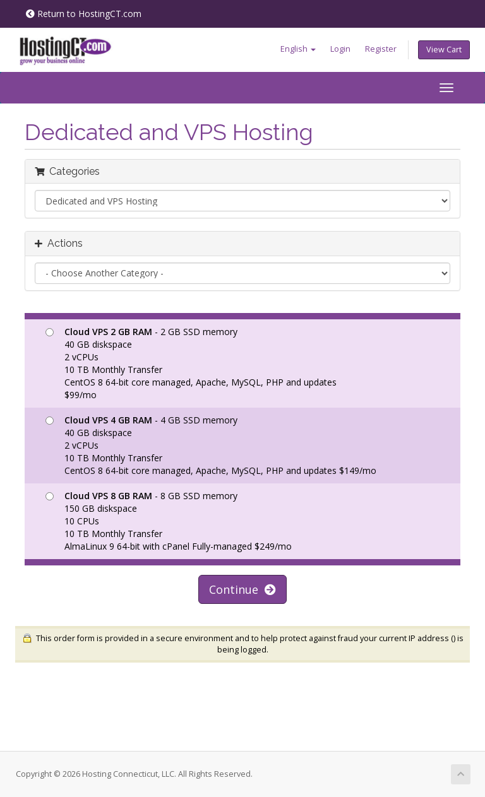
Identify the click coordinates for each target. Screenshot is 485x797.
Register (381, 49)
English (298, 49)
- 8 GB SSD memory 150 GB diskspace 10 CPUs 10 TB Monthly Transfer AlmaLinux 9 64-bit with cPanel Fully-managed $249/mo (168, 521)
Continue (242, 589)
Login (340, 49)
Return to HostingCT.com (83, 14)
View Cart (444, 49)
